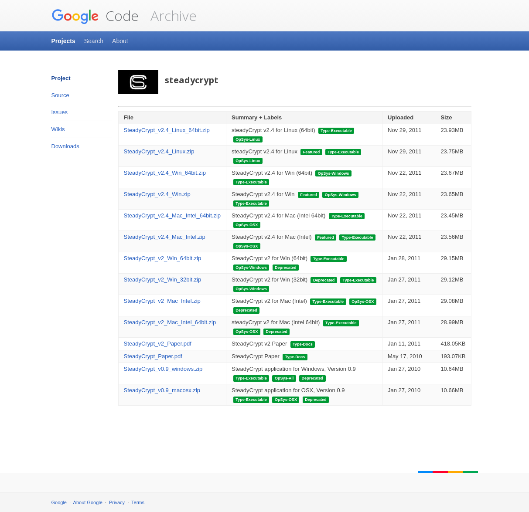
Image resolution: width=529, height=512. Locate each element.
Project (61, 78)
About (120, 40)
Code (95, 15)
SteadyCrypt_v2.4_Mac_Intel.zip (164, 237)
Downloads (65, 146)
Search (93, 40)
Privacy (117, 502)
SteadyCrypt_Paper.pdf (153, 356)
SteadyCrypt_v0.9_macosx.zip (162, 390)
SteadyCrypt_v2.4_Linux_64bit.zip (167, 130)
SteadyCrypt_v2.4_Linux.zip (159, 151)
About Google (87, 502)
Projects (63, 40)
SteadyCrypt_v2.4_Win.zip (157, 194)
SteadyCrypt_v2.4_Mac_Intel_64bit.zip (172, 215)
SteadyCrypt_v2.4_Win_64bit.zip (165, 173)
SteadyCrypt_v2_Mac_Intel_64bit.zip (170, 322)
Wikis (58, 129)
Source (60, 95)
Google (59, 502)
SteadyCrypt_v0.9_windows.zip (163, 369)
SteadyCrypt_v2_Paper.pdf (157, 343)
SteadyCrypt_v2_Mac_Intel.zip (162, 301)
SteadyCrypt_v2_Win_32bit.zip (162, 279)
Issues (59, 112)
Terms (137, 502)
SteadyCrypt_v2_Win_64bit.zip (162, 258)
